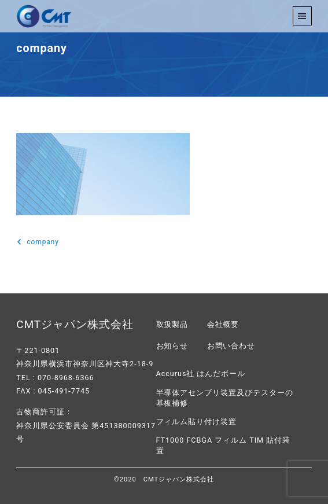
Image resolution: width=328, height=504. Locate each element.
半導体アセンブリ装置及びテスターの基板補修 (225, 397)
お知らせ (172, 345)
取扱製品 (172, 324)
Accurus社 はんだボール (201, 373)
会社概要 (223, 324)
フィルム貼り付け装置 (196, 421)
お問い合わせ (231, 345)
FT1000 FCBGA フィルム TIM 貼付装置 (223, 445)
